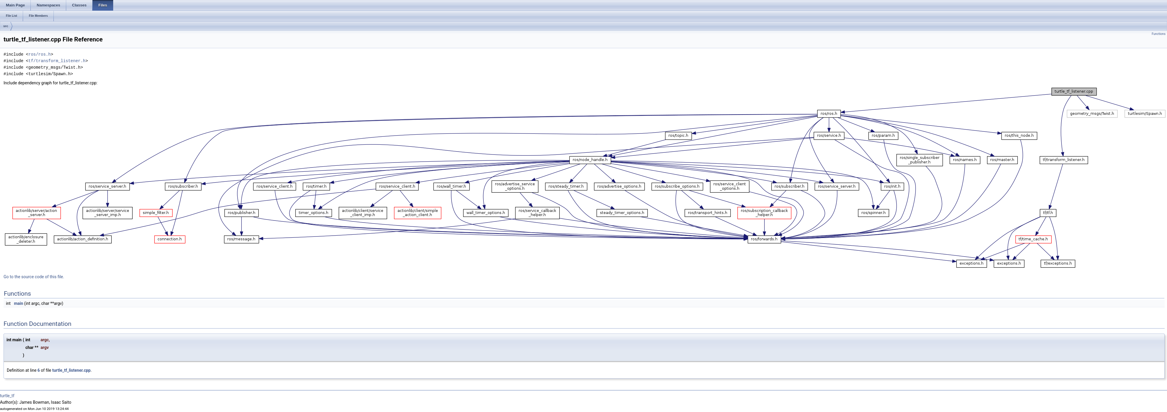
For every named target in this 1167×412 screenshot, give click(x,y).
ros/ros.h (39, 54)
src (5, 26)
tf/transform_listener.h (56, 61)
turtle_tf (7, 395)
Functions (1159, 34)
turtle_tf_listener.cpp (71, 370)
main (18, 303)
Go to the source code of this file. (34, 276)
